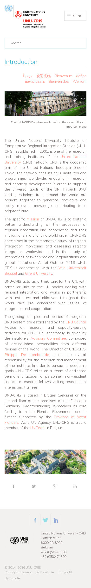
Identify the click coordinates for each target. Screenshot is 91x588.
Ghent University (38, 273)
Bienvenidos (59, 81)
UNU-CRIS (33, 567)
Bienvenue (63, 76)
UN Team (38, 427)
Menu (75, 16)
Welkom (79, 81)
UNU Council (76, 322)
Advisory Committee (48, 338)
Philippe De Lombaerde (27, 354)
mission (32, 219)
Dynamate (12, 578)
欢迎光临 (44, 76)
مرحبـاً (27, 76)
